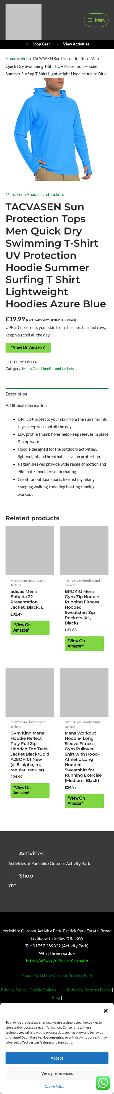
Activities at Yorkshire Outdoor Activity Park (49, 863)
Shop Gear (37, 44)
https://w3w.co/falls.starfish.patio (57, 960)
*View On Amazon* (28, 347)
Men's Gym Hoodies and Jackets (35, 194)
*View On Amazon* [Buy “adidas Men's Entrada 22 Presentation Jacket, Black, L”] (21, 628)
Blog (56, 997)
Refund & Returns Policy (89, 990)
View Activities (72, 44)
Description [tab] (16, 394)
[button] (105, 1010)
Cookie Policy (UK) (47, 990)
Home (11, 58)
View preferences (57, 1073)
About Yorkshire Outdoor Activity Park (57, 975)
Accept (57, 1057)
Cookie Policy (54, 1086)
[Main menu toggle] (96, 20)
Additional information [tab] (26, 405)
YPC (12, 885)
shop (24, 58)
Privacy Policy (14, 990)
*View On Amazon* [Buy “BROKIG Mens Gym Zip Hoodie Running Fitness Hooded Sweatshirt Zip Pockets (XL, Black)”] (76, 643)
